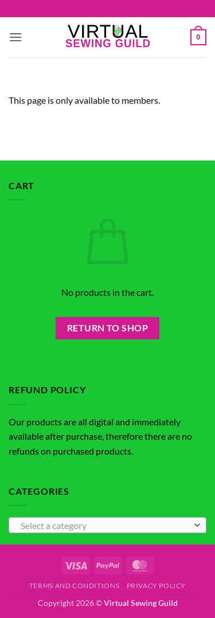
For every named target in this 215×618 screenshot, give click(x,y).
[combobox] (107, 525)
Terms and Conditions (74, 585)
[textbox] (104, 526)
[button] (15, 37)
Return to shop (107, 328)
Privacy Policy (156, 585)
